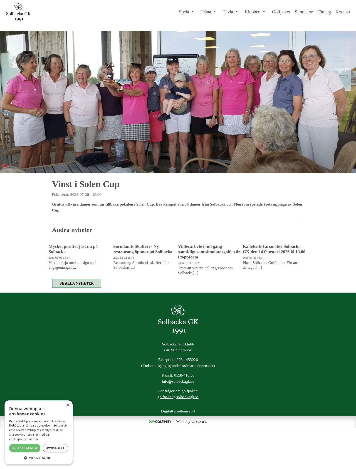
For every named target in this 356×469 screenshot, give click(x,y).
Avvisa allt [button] (55, 448)
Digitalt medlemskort (178, 452)
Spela (184, 12)
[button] (38, 457)
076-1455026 (187, 401)
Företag (324, 12)
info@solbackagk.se (178, 422)
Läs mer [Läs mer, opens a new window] (33, 439)
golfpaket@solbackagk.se (178, 438)
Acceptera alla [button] (24, 448)
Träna (206, 12)
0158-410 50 (184, 416)
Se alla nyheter (77, 324)
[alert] (39, 432)
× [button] (67, 405)
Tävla (228, 12)
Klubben (252, 12)
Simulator (304, 12)
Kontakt (342, 12)
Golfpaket (281, 12)
